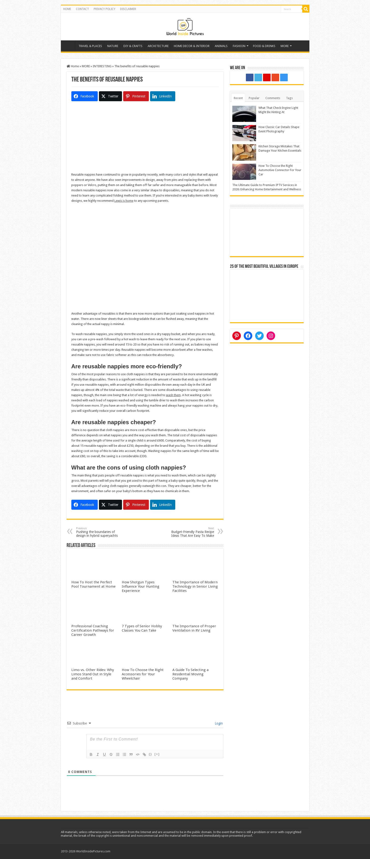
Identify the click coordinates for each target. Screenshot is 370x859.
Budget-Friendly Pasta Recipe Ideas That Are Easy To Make (189, 532)
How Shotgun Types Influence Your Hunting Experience (140, 586)
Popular (254, 98)
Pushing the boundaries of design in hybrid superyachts (100, 532)
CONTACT (82, 9)
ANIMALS (221, 46)
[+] (157, 754)
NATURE (112, 46)
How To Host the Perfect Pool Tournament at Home (93, 584)
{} (150, 754)
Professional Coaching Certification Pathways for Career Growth (92, 630)
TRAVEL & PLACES (90, 46)
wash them (173, 395)
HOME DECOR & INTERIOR (191, 46)
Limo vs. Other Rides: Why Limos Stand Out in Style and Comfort (92, 674)
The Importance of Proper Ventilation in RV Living (194, 628)
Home (69, 45)
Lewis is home (123, 200)
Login (218, 723)
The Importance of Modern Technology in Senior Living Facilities (195, 586)
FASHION (239, 46)
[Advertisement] (145, 139)
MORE (285, 46)
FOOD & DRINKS (264, 46)
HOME (67, 9)
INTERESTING (102, 66)
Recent (238, 98)
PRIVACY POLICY (104, 9)
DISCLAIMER (128, 9)
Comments (272, 98)
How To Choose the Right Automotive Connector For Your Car (279, 170)
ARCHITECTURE (158, 46)
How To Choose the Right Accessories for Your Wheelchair (143, 674)
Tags (289, 98)
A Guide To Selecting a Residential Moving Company (190, 674)
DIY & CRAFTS (132, 46)
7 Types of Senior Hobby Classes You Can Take (142, 628)
